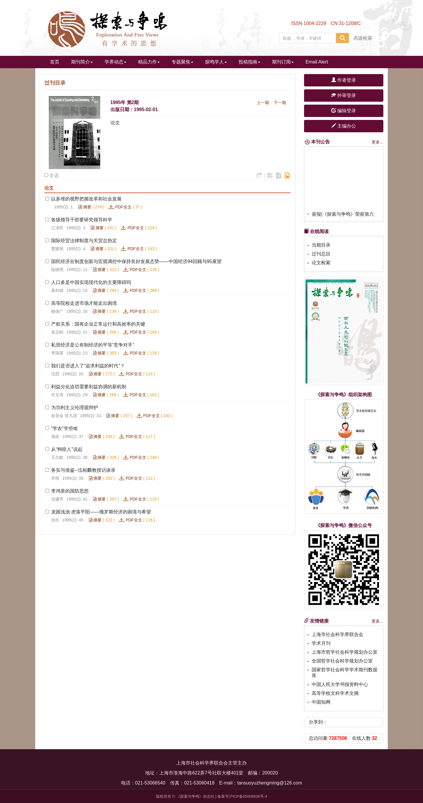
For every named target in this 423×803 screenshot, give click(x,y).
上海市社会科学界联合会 (337, 634)
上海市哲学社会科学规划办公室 (344, 652)
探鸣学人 (216, 61)
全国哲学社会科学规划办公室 (342, 660)
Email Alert (317, 61)
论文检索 (321, 262)
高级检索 (362, 38)
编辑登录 (343, 110)
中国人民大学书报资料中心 (340, 684)
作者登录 (343, 80)
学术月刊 (321, 643)
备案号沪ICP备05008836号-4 (242, 796)
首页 (54, 61)
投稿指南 (249, 61)
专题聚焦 (182, 61)
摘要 (84, 207)
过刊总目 (321, 253)
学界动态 (115, 61)
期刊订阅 (283, 61)
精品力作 (149, 61)
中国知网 (321, 702)
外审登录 (343, 95)
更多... (377, 142)
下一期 (280, 102)
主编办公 (343, 125)
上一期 (263, 102)
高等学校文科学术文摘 (335, 693)
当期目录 (321, 244)
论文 (115, 122)
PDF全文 (123, 207)
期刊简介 (82, 61)
